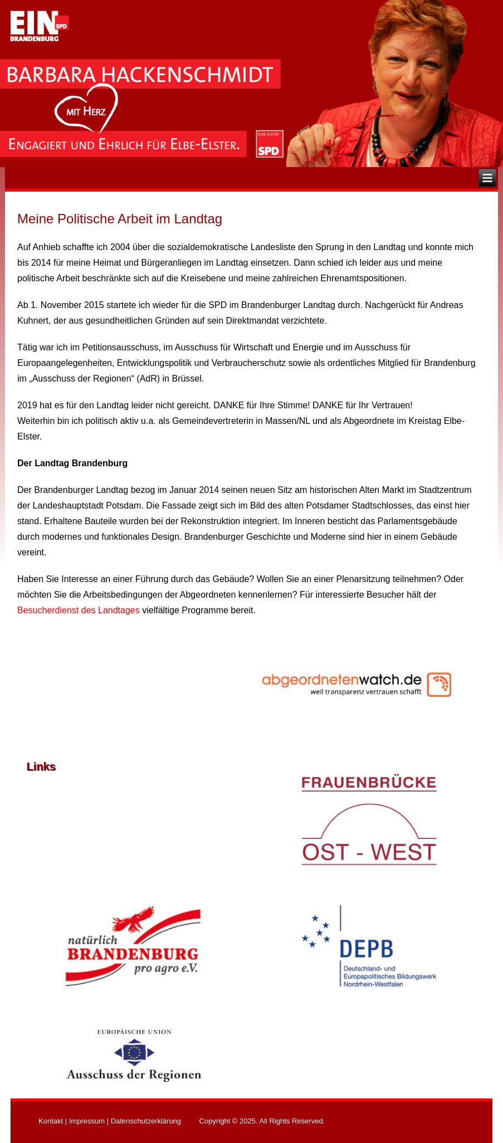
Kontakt (50, 1121)
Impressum (87, 1121)
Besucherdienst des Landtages (78, 610)
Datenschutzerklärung (146, 1121)
